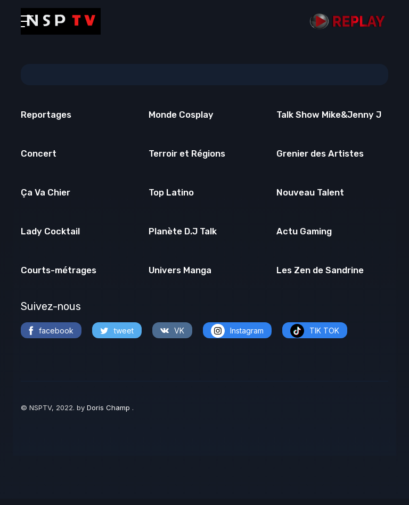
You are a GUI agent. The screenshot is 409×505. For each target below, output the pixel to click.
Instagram (237, 337)
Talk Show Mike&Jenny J (330, 115)
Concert (39, 156)
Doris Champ (109, 414)
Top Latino (171, 196)
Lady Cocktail (50, 236)
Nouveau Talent (310, 196)
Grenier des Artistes (320, 156)
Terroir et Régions (188, 156)
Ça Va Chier (46, 196)
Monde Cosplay (181, 115)
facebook (51, 337)
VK (172, 336)
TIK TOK (314, 337)
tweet (117, 336)
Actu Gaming (304, 236)
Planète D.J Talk (183, 236)
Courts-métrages (60, 276)
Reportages (46, 115)
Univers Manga (181, 276)
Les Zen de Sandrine (320, 276)
